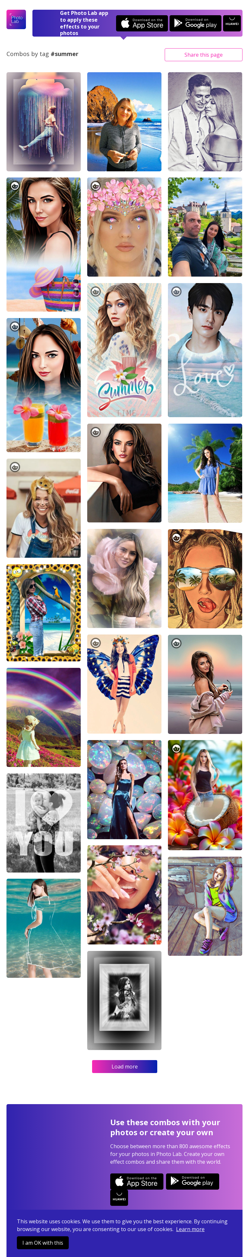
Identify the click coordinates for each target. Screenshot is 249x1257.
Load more (125, 1066)
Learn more (190, 1229)
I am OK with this (42, 1242)
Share (203, 54)
